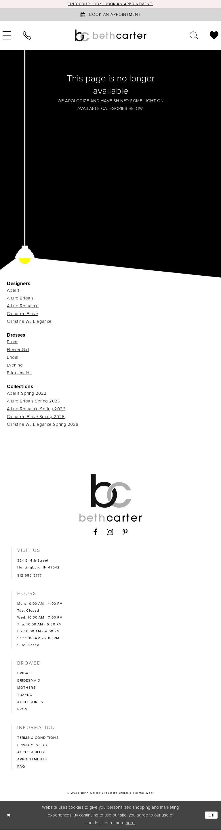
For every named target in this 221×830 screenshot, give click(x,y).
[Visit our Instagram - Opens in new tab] (110, 532)
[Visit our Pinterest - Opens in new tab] (125, 532)
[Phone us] (27, 35)
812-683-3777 (29, 575)
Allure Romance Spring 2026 (36, 409)
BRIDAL (24, 673)
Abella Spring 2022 (26, 393)
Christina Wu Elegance (29, 321)
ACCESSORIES (30, 702)
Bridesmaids (19, 373)
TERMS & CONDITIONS (38, 738)
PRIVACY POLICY (32, 745)
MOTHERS (26, 687)
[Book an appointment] (110, 15)
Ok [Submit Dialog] (211, 815)
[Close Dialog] (8, 815)
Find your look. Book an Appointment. (111, 4)
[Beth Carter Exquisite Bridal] (110, 36)
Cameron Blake (22, 314)
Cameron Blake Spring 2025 (36, 417)
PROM (22, 709)
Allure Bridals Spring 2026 (33, 401)
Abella (13, 290)
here (130, 823)
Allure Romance (23, 306)
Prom (12, 342)
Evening (15, 365)
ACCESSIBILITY (31, 752)
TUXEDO (25, 695)
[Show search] (194, 35)
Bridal (12, 357)
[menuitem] (27, 35)
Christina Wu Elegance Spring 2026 (43, 424)
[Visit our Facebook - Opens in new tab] (95, 532)
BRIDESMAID (28, 680)
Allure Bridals (20, 298)
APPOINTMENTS (32, 759)
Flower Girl (18, 350)
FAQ (21, 766)
